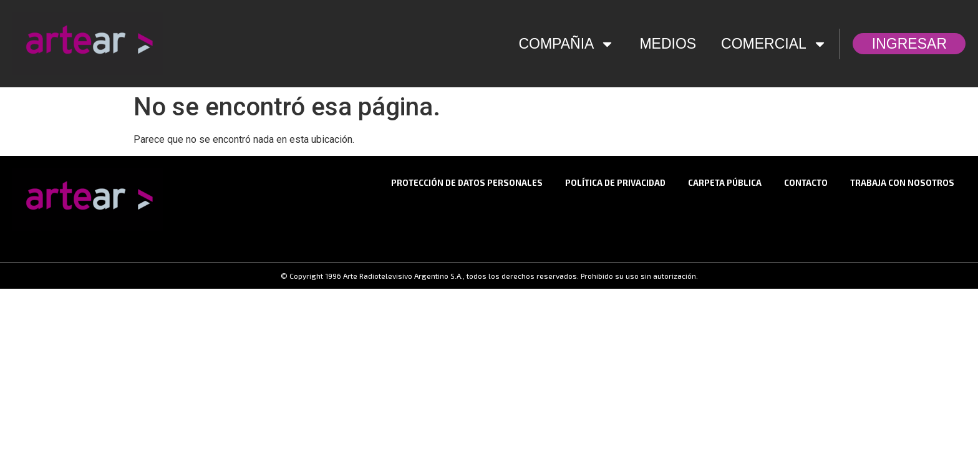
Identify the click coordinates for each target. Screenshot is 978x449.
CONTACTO (806, 183)
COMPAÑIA (566, 44)
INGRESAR (912, 44)
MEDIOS (667, 44)
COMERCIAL (774, 44)
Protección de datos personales (467, 183)
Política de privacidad (615, 183)
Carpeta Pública (725, 183)
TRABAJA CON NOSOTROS (902, 183)
